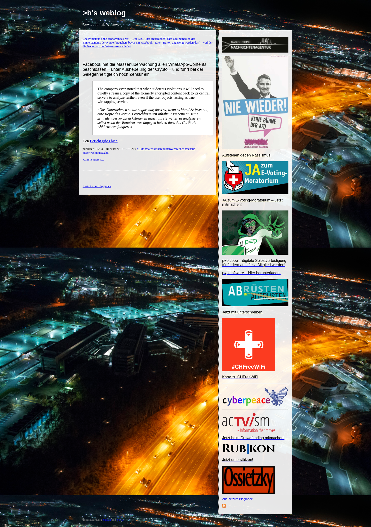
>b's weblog (104, 13)
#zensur (190, 149)
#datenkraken (153, 149)
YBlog (107, 519)
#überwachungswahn (96, 152)
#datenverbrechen (173, 149)
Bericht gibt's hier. (104, 141)
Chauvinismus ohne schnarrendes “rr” (106, 38)
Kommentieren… (93, 159)
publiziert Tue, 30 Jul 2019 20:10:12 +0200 (110, 149)
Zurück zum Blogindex (237, 499)
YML (120, 519)
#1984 (141, 149)
